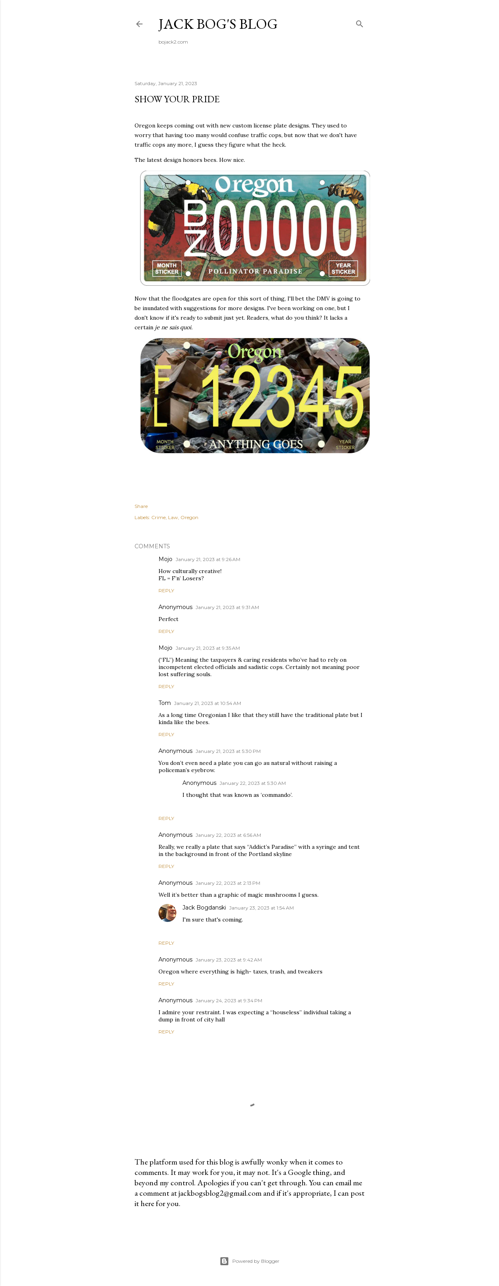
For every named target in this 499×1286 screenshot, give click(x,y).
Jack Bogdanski (204, 907)
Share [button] (141, 506)
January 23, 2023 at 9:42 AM (229, 960)
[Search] (359, 22)
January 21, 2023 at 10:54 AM (207, 703)
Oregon (189, 517)
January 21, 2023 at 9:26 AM (208, 559)
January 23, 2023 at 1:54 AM (261, 908)
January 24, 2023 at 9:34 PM (229, 1000)
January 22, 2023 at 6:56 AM (228, 835)
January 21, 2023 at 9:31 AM (227, 607)
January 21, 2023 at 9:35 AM (208, 648)
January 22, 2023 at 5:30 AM (253, 783)
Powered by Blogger (249, 1261)
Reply (166, 590)
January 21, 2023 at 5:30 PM (228, 751)
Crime (158, 517)
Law (173, 517)
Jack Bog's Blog (218, 23)
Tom (164, 703)
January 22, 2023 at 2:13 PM (228, 883)
